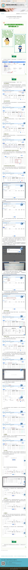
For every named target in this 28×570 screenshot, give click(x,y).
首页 (21, 13)
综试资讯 (23, 13)
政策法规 (26, 13)
